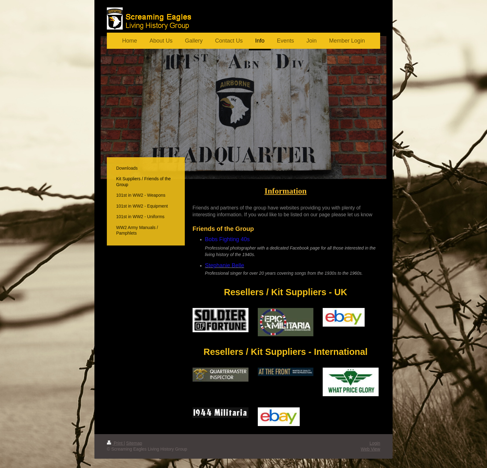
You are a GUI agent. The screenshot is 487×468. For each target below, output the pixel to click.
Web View (370, 449)
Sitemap (134, 443)
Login (375, 443)
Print (115, 443)
